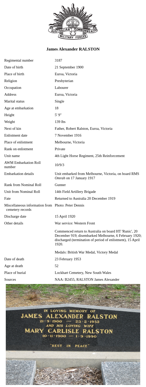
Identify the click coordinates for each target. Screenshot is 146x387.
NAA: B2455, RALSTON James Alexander (87, 279)
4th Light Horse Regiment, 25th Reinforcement (90, 156)
